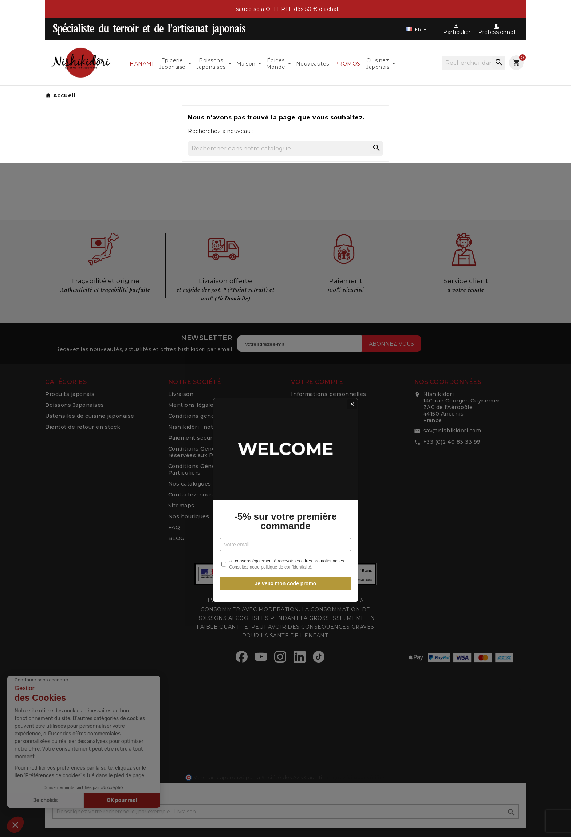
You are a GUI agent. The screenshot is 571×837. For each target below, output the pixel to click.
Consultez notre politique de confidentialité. (270, 485)
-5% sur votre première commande (285, 439)
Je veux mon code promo (285, 502)
